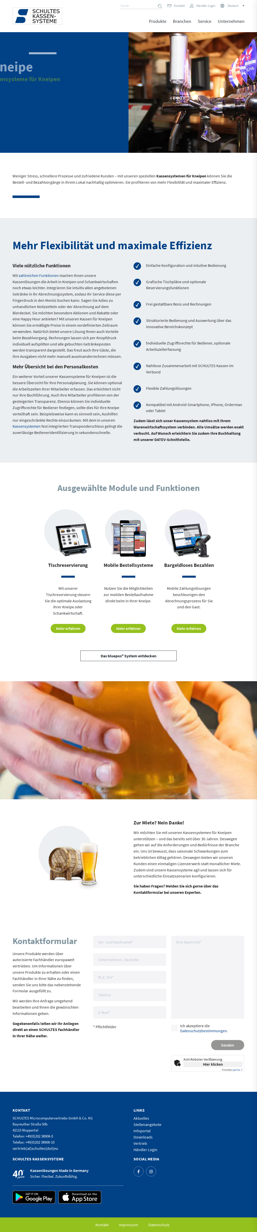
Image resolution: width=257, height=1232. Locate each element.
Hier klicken (213, 1064)
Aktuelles (141, 1118)
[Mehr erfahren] (68, 628)
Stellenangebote (147, 1124)
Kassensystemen (27, 426)
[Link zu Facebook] (139, 1171)
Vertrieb (140, 1143)
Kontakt (179, 6)
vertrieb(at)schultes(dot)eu (35, 1148)
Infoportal (142, 1130)
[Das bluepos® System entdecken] (128, 656)
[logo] (37, 16)
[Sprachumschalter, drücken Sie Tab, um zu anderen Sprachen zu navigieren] (235, 6)
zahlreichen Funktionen (39, 275)
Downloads (143, 1137)
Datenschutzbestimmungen (203, 1030)
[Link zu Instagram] (151, 1171)
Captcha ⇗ (232, 1069)
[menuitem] (158, 25)
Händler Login (205, 6)
